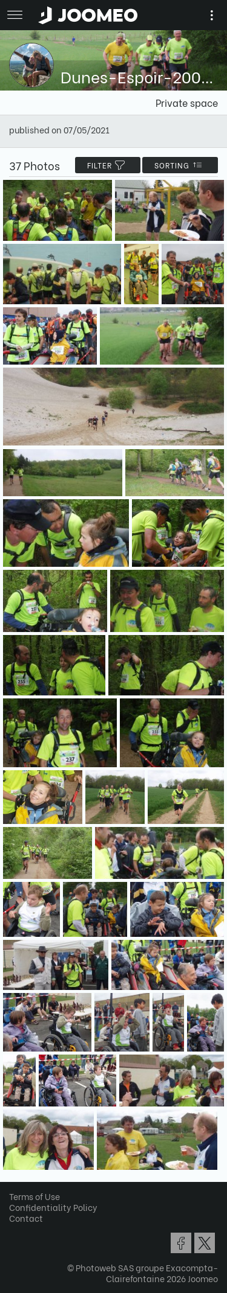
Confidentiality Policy (53, 1207)
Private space (187, 102)
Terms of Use (34, 1196)
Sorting (180, 165)
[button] (32, 1231)
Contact (26, 1218)
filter (107, 165)
